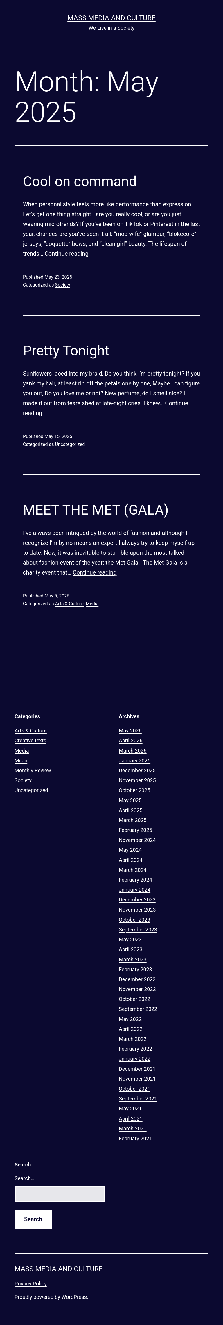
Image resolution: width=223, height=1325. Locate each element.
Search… (25, 1178)
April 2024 (131, 860)
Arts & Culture (69, 604)
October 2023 (134, 920)
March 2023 (133, 959)
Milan (21, 760)
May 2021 (130, 1108)
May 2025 (130, 800)
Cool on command (80, 181)
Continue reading (67, 253)
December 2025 (137, 770)
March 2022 (133, 1039)
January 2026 (134, 760)
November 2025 (137, 780)
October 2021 (134, 1089)
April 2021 (131, 1119)
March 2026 (133, 751)
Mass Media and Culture (111, 18)
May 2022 (130, 1019)
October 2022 (134, 999)
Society (62, 285)
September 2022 (138, 1009)
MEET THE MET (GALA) (96, 509)
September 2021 (138, 1098)
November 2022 (137, 989)
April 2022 (131, 1029)
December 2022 (137, 979)
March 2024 (133, 870)
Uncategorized (70, 444)
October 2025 (134, 790)
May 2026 (130, 731)
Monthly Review (33, 770)
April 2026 (131, 740)
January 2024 (134, 890)
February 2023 (135, 969)
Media (92, 604)
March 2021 (133, 1128)
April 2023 (131, 949)
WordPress (74, 1297)
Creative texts (30, 740)
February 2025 (135, 830)
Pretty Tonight (66, 350)
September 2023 (138, 929)
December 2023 (137, 900)
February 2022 (135, 1049)
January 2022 (134, 1059)
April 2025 (131, 810)
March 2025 (133, 820)
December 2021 (137, 1069)
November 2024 (137, 840)
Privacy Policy (31, 1283)
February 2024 (135, 880)
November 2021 (137, 1079)
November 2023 (137, 910)
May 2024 (130, 850)
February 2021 (135, 1138)
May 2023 (130, 939)
